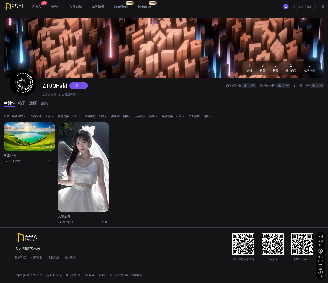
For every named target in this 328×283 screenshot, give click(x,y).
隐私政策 (53, 257)
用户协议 (70, 257)
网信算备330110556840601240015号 (89, 275)
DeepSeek (121, 6)
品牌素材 (36, 257)
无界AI (36, 6)
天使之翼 (64, 216)
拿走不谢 (10, 155)
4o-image (144, 6)
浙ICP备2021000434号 (128, 275)
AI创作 (55, 6)
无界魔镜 (97, 6)
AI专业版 (76, 6)
